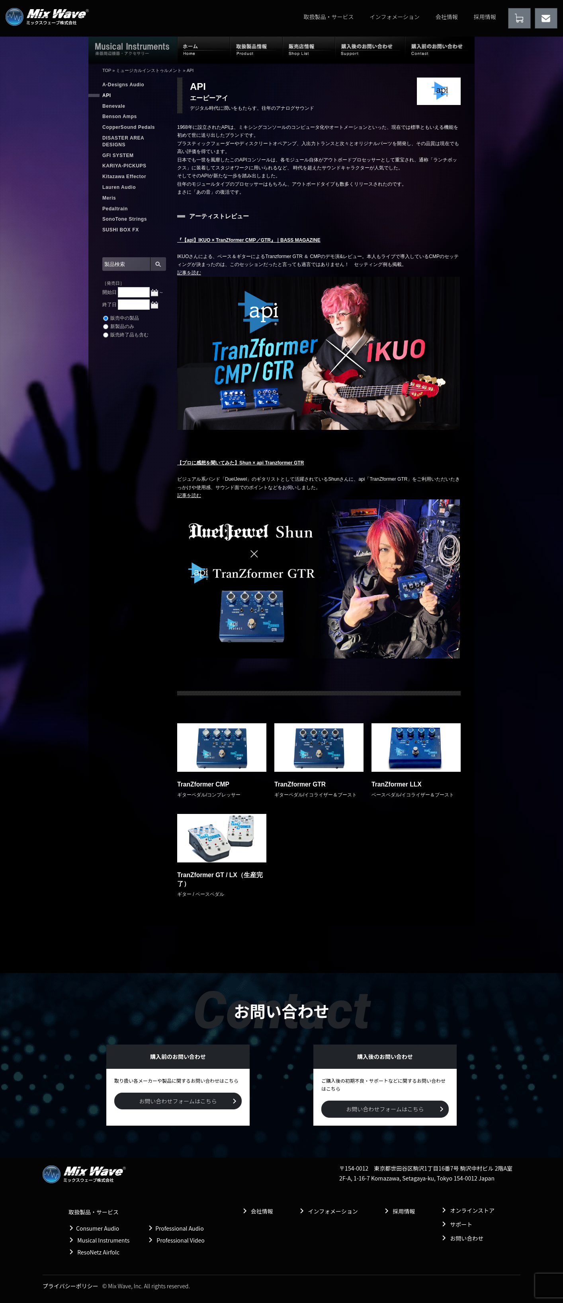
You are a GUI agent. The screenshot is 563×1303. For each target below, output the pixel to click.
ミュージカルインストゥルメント (149, 70)
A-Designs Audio (123, 84)
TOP (106, 70)
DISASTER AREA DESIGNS (123, 141)
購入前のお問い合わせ (440, 50)
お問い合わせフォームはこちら (178, 1101)
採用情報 (485, 17)
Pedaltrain (115, 209)
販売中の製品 (121, 318)
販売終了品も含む (126, 335)
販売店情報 (309, 50)
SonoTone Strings (124, 219)
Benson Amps (119, 116)
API (106, 95)
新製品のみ (118, 326)
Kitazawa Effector (124, 176)
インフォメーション (395, 17)
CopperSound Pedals (128, 127)
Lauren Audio (119, 187)
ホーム (203, 50)
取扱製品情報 (256, 50)
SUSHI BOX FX (120, 230)
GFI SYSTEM (118, 155)
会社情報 (447, 17)
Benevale (113, 106)
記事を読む (189, 273)
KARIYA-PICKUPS (124, 166)
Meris (109, 198)
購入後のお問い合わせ (370, 50)
